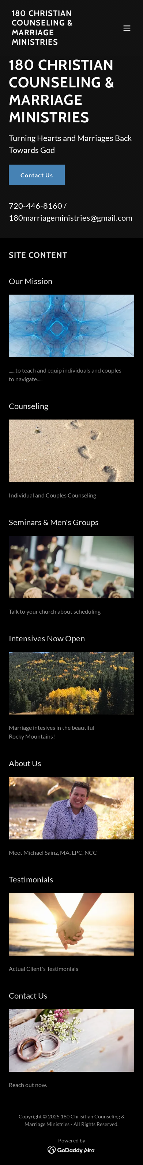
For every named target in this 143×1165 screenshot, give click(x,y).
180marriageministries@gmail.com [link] (70, 218)
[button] (127, 28)
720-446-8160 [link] (35, 205)
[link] (53, 42)
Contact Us (36, 175)
